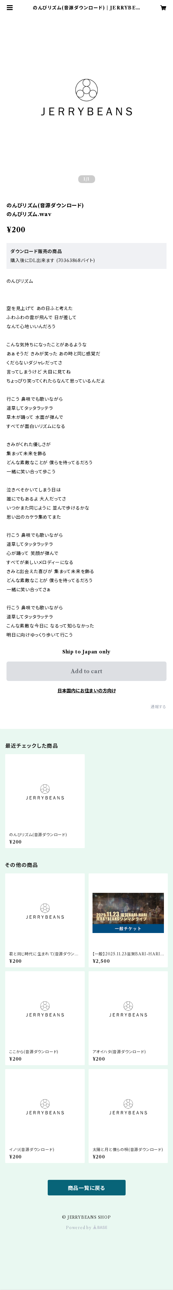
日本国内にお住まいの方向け (86, 691)
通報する (159, 706)
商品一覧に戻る (86, 1188)
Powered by (86, 1227)
